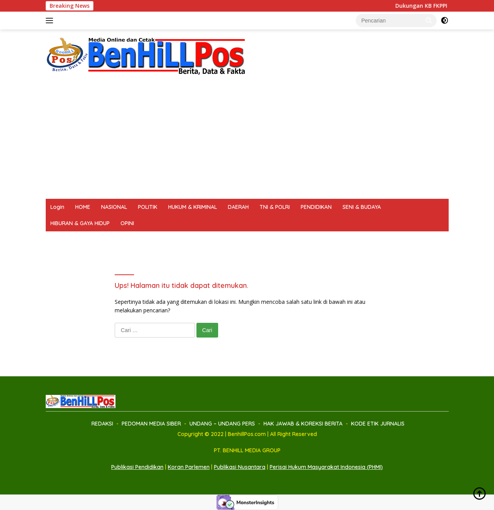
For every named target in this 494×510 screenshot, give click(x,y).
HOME (82, 206)
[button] (429, 20)
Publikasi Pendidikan (137, 466)
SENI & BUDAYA (362, 206)
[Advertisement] (247, 140)
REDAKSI (61, 239)
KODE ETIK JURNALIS (346, 239)
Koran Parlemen (189, 466)
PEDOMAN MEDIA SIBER (112, 239)
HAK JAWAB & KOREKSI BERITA (268, 239)
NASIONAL (114, 206)
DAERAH (238, 206)
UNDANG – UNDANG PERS (186, 239)
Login (57, 206)
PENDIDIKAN (316, 206)
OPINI (127, 223)
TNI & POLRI (275, 206)
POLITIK (147, 206)
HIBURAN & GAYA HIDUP (80, 223)
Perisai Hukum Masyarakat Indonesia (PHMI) (326, 466)
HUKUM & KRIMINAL (192, 206)
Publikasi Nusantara (239, 466)
